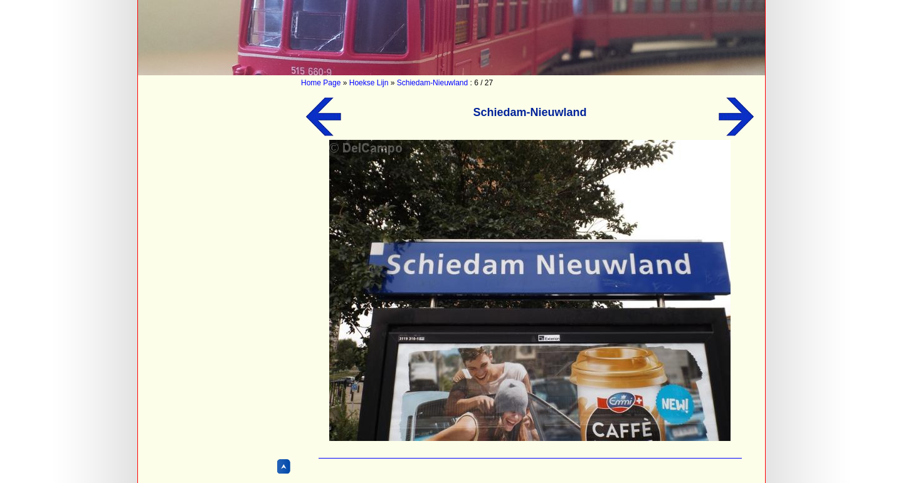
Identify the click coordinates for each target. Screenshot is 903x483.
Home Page (321, 82)
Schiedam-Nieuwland (432, 82)
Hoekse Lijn (369, 82)
